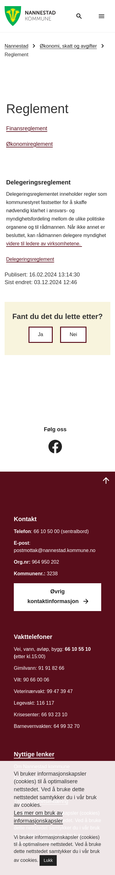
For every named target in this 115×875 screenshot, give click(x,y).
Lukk (48, 860)
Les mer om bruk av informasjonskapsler (38, 817)
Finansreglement (26, 128)
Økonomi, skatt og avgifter (68, 46)
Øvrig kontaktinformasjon (53, 596)
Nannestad (16, 46)
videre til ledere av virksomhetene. (44, 243)
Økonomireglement (29, 144)
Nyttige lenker (34, 754)
